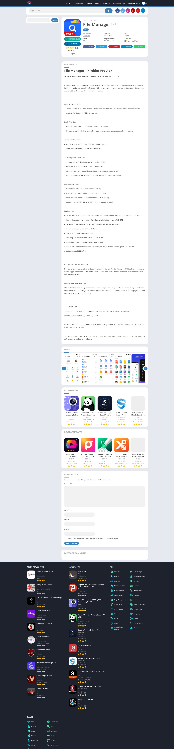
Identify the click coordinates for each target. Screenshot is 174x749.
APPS (97, 3)
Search (54, 20)
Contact (89, 3)
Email (66, 520)
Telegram (126, 46)
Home (68, 3)
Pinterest (114, 46)
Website (67, 529)
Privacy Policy (78, 3)
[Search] (71, 10)
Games (105, 3)
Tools (95, 21)
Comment (68, 484)
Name (66, 510)
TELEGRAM (71, 44)
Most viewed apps (119, 3)
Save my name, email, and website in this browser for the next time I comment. (93, 539)
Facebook (88, 46)
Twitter (100, 46)
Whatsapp (139, 46)
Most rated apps (134, 3)
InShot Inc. (86, 36)
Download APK (72, 39)
